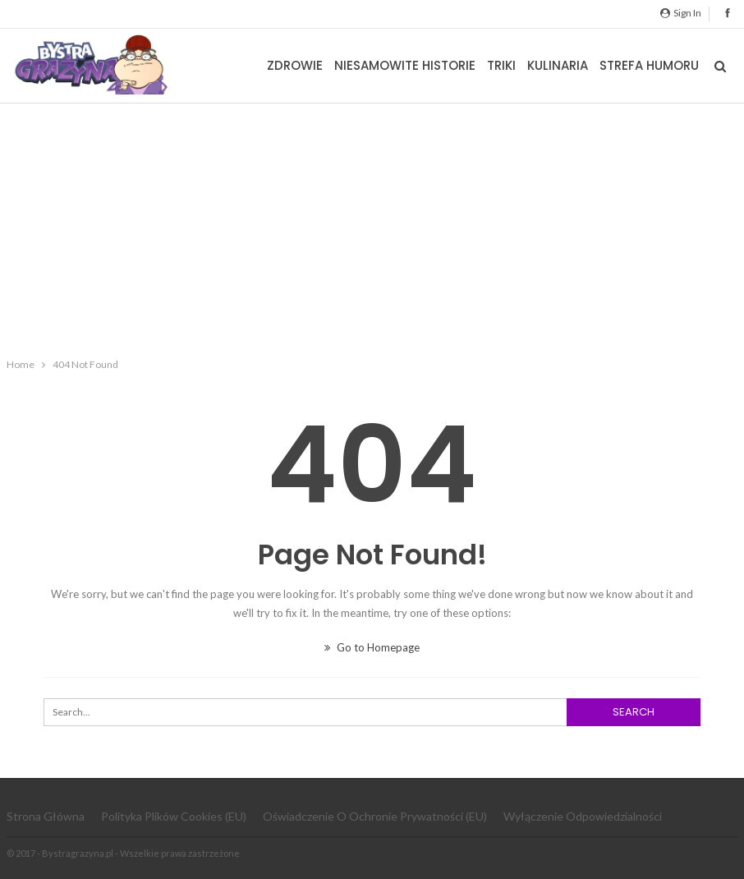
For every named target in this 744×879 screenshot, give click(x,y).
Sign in (680, 13)
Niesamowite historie (404, 65)
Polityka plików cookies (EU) (173, 816)
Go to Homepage (372, 647)
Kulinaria (557, 65)
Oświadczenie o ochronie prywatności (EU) (375, 816)
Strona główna (46, 816)
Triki (501, 65)
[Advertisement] (372, 227)
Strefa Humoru (649, 65)
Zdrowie (295, 65)
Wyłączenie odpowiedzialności (582, 816)
